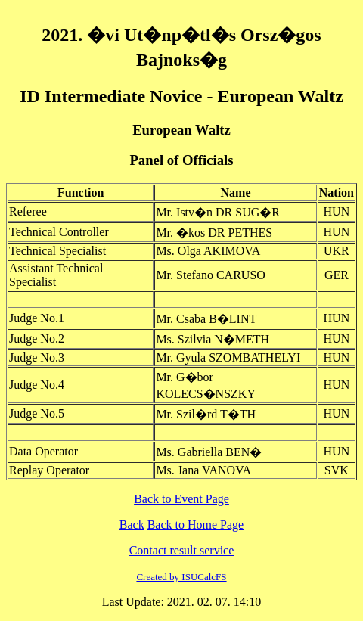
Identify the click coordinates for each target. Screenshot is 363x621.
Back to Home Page (195, 524)
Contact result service (181, 550)
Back (131, 524)
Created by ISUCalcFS (181, 576)
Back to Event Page (181, 498)
